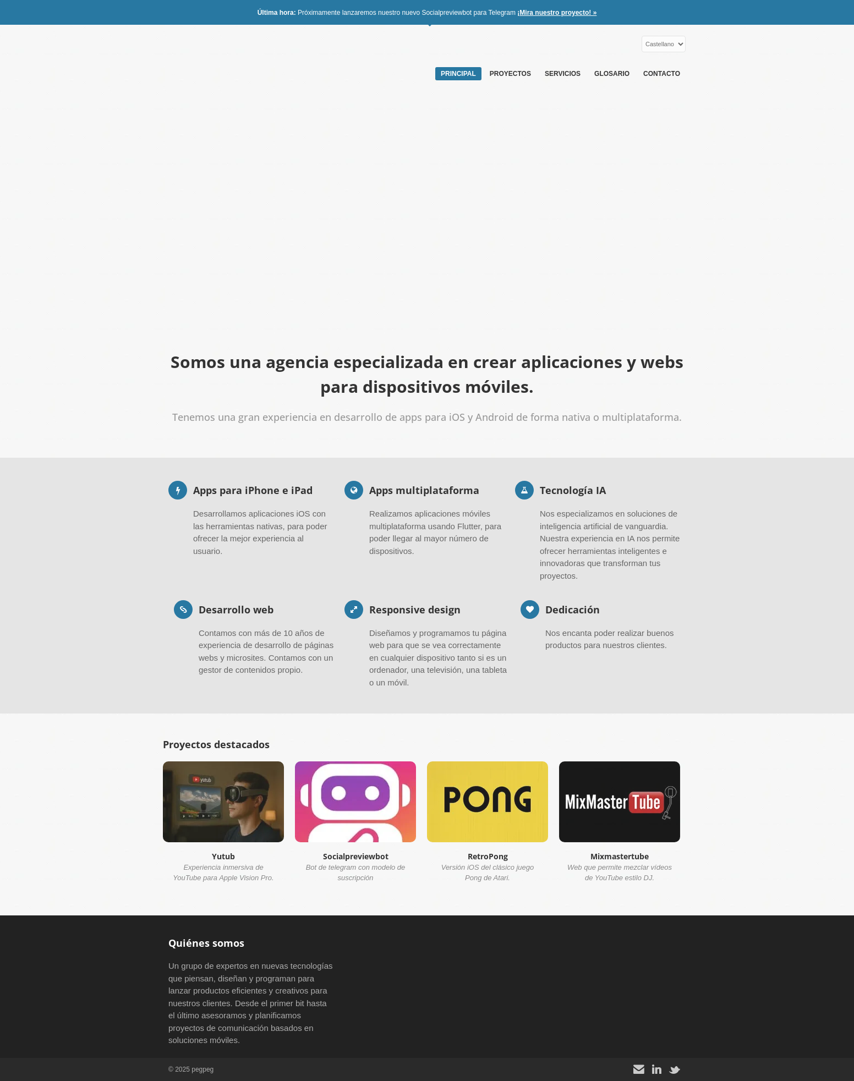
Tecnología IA (573, 490)
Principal (458, 74)
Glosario (611, 74)
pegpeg (237, 55)
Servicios (563, 74)
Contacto (661, 74)
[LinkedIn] (656, 1070)
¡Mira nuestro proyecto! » (556, 13)
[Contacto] (638, 1070)
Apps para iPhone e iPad (253, 490)
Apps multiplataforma (424, 490)
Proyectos (510, 74)
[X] (674, 1070)
